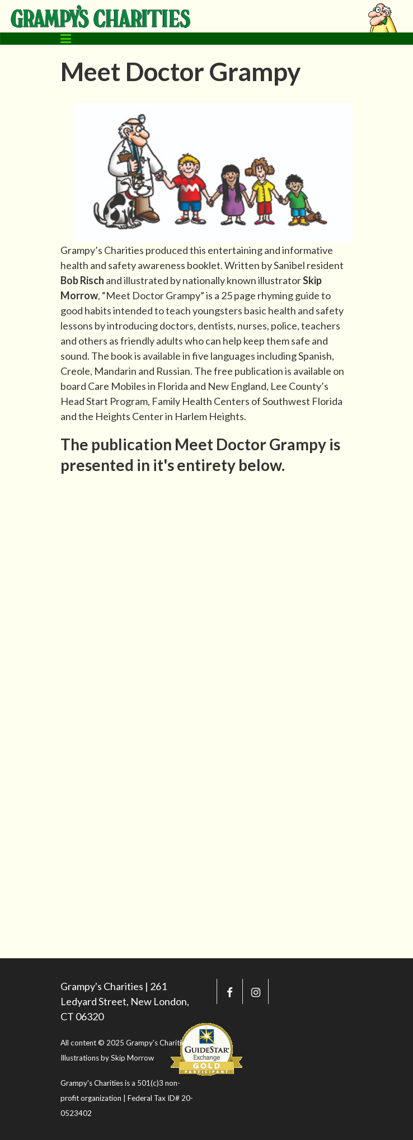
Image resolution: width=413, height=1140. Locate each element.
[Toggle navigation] (65, 38)
